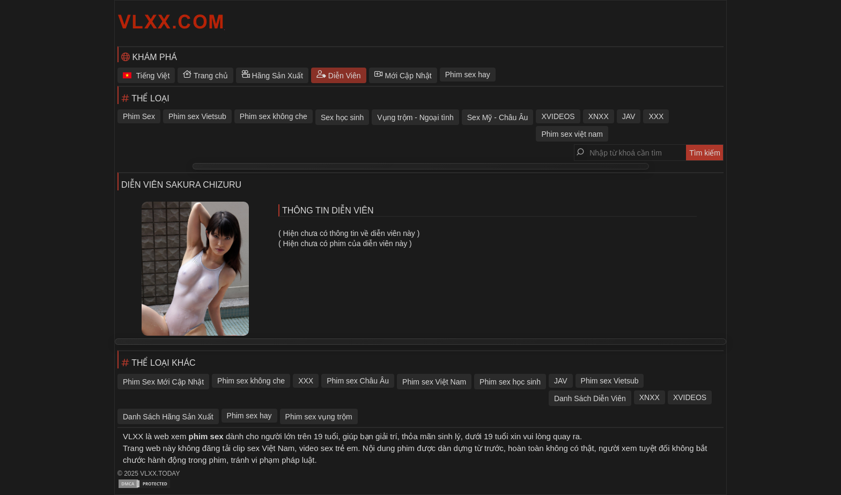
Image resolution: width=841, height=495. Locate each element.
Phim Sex (139, 116)
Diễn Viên (338, 75)
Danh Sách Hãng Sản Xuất (168, 416)
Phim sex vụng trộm (318, 416)
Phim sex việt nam (572, 134)
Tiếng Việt (146, 75)
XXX (655, 116)
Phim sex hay (467, 74)
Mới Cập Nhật (403, 75)
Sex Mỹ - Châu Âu (497, 117)
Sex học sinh (342, 117)
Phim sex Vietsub (197, 116)
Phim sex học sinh (510, 382)
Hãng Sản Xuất (272, 75)
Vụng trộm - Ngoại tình (415, 117)
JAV (629, 116)
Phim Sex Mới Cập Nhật (163, 382)
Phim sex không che (273, 116)
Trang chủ (205, 75)
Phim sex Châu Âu (358, 380)
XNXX (598, 116)
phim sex (206, 436)
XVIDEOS (557, 116)
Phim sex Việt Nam (434, 382)
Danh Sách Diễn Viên (590, 398)
